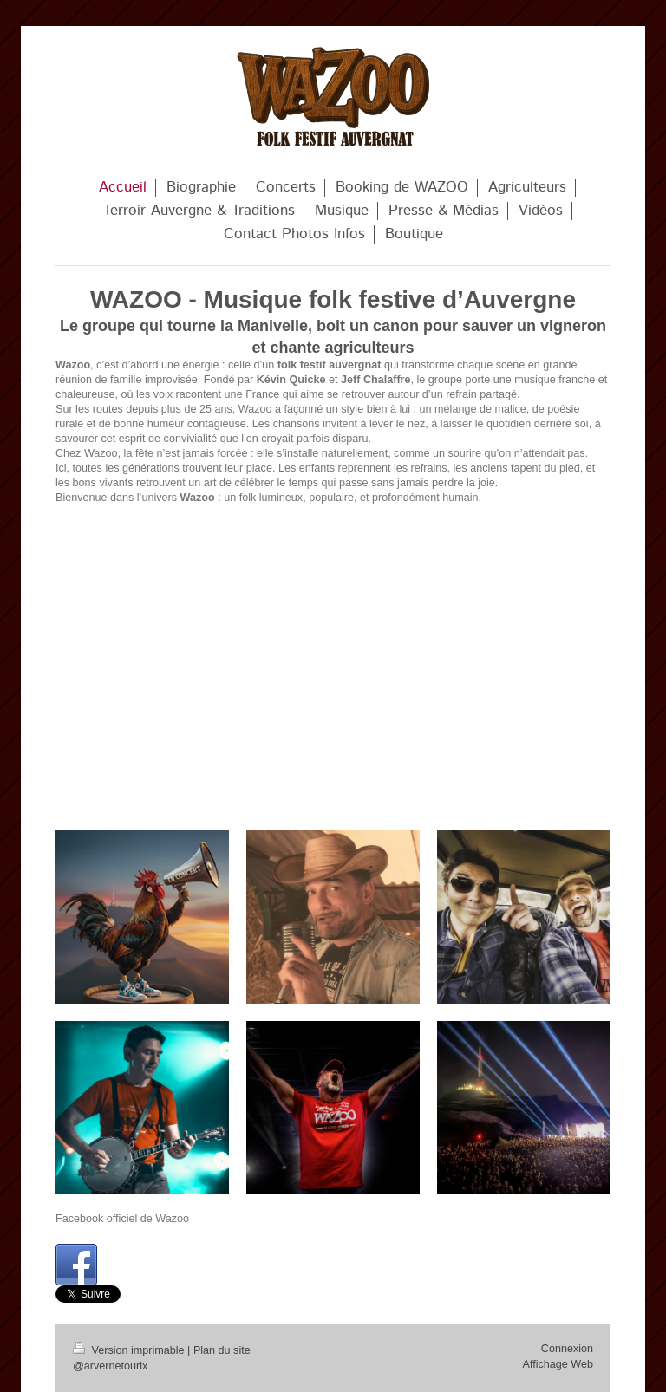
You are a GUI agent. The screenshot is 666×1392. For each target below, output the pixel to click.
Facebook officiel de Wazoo (122, 1219)
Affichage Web (558, 1364)
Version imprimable (130, 1350)
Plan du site (222, 1350)
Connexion (567, 1349)
